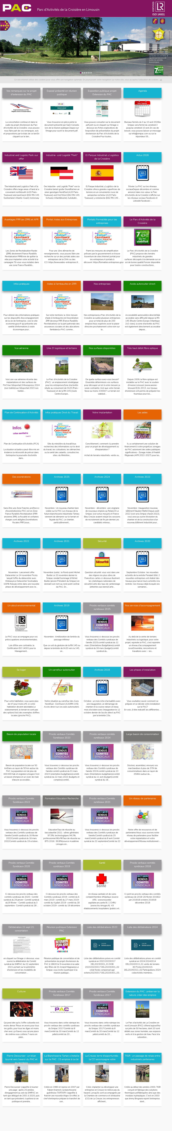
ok (161, 79)
